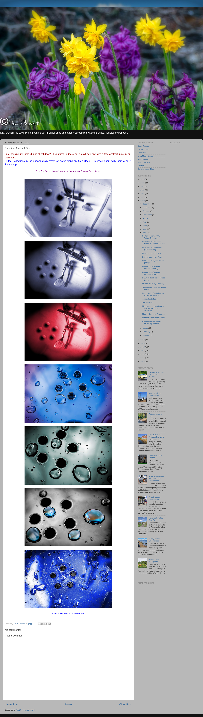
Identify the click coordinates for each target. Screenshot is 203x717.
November (147, 208)
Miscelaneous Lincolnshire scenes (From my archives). (153, 308)
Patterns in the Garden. (151, 253)
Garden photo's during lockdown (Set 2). (151, 267)
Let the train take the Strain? (153, 318)
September (147, 215)
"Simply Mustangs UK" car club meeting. (156, 374)
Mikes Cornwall (144, 162)
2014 (142, 358)
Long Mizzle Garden (146, 156)
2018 (142, 343)
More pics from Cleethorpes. (155, 394)
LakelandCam (143, 149)
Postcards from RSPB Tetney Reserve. (151, 237)
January (146, 335)
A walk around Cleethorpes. (154, 498)
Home (68, 704)
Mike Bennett (143, 159)
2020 (142, 201)
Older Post (125, 704)
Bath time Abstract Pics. (152, 257)
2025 (142, 183)
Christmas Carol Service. (155, 457)
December (147, 204)
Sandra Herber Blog (146, 169)
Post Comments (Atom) (25, 710)
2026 (142, 179)
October (146, 211)
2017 (142, 347)
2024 (142, 186)
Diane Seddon (143, 146)
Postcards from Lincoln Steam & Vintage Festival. (153, 243)
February (147, 332)
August (146, 218)
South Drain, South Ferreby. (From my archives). (153, 294)
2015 (142, 354)
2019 (142, 340)
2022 (142, 194)
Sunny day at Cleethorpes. (154, 540)
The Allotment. (148, 302)
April (145, 233)
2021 (142, 197)
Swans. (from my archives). (153, 284)
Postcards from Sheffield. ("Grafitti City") (152, 248)
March (145, 328)
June (145, 225)
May (145, 229)
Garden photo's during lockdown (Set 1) (151, 273)
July (144, 222)
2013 (142, 361)
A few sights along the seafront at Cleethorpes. (156, 478)
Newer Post (11, 704)
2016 (142, 351)
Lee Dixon (142, 153)
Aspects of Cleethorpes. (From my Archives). (152, 322)
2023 (142, 190)
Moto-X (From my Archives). (153, 314)
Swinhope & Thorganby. (154, 560)
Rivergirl (141, 166)
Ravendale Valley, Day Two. (156, 519)
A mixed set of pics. (150, 299)
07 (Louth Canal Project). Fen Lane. (156, 436)
